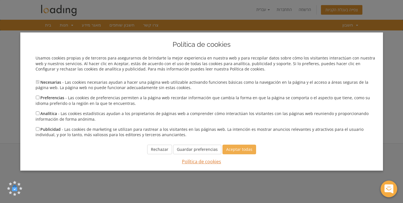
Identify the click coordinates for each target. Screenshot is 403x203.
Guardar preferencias (197, 149)
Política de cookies (201, 161)
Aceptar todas (239, 149)
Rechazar (159, 149)
